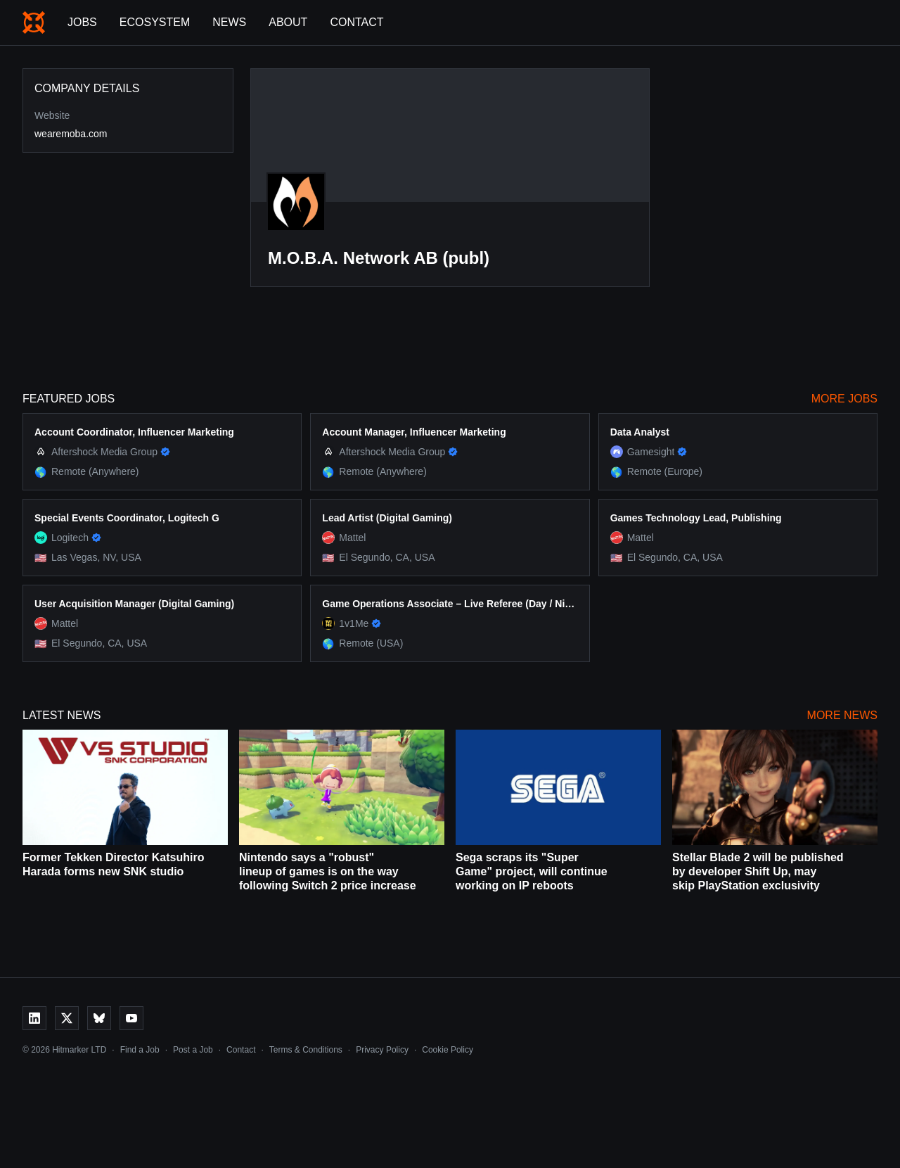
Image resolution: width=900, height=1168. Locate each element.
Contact (356, 22)
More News (842, 715)
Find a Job (140, 1050)
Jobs (82, 22)
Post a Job (193, 1050)
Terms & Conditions (305, 1050)
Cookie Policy (447, 1050)
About (288, 22)
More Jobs (844, 399)
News (229, 22)
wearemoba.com (71, 133)
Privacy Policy (382, 1050)
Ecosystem (155, 22)
